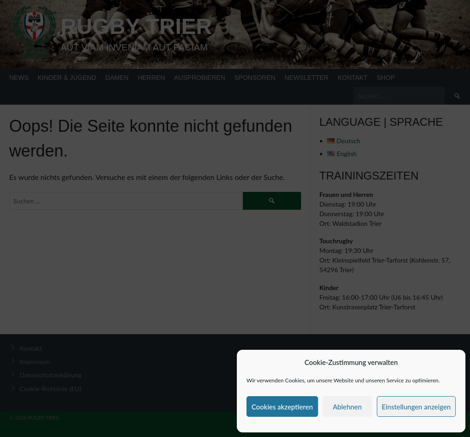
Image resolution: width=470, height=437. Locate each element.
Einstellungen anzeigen (416, 407)
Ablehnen (347, 407)
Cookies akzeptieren (282, 407)
